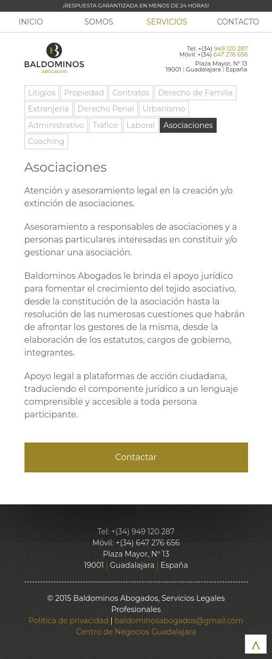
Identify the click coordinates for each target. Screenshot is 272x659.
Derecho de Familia (195, 93)
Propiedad (84, 93)
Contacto (238, 22)
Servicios (166, 22)
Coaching (46, 141)
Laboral (141, 125)
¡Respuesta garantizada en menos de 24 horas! (136, 5)
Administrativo (56, 125)
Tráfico (105, 125)
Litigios (42, 93)
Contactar (136, 457)
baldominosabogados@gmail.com (178, 620)
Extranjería (48, 109)
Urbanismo (164, 109)
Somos (99, 22)
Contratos (131, 93)
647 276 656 (230, 54)
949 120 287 (231, 48)
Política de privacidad (69, 620)
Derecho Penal (106, 109)
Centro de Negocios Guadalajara (136, 632)
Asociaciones (188, 125)
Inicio (31, 22)
